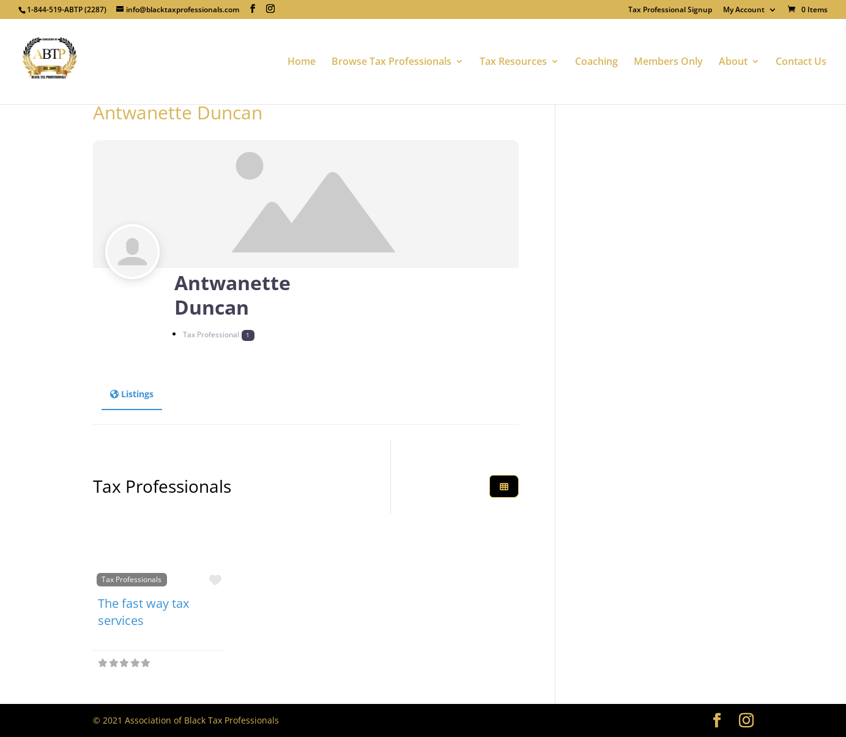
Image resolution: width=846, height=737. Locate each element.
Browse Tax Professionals (391, 62)
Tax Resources (513, 62)
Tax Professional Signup (670, 10)
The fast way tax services (143, 612)
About (733, 62)
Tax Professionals (131, 579)
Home (302, 62)
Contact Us (801, 62)
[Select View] (504, 486)
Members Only (668, 62)
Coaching (596, 62)
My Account (744, 10)
